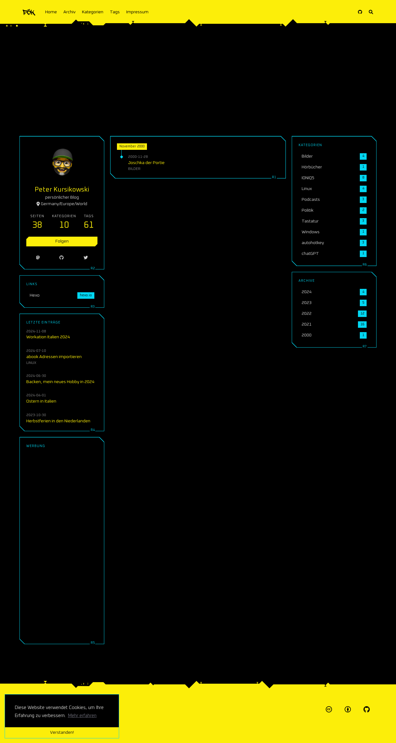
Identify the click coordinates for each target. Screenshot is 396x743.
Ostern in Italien (41, 401)
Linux (31, 363)
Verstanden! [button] (62, 732)
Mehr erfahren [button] (82, 715)
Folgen (62, 241)
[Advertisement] (198, 77)
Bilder (134, 169)
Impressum (137, 12)
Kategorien (92, 12)
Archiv (69, 12)
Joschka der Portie (146, 163)
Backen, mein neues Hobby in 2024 (60, 382)
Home (51, 12)
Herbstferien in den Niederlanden (58, 421)
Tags (115, 12)
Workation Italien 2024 (48, 337)
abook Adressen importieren (54, 357)
